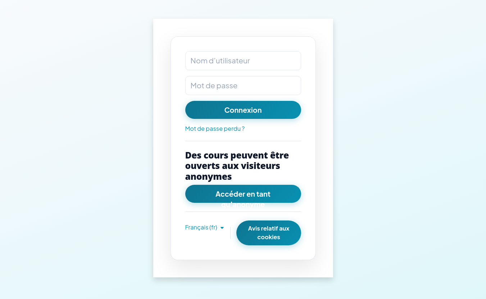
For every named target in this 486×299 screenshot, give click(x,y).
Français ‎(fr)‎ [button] (201, 227)
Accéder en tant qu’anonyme (243, 196)
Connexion (243, 109)
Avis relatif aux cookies (269, 232)
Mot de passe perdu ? (215, 128)
